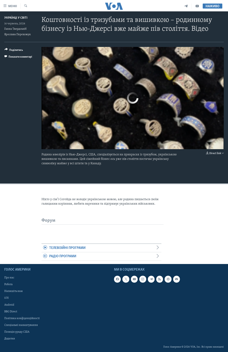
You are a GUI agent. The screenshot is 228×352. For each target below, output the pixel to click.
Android (9, 304)
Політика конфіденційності (22, 318)
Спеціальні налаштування (21, 325)
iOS (6, 298)
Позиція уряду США (16, 331)
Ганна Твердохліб (15, 29)
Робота (8, 284)
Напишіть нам (13, 291)
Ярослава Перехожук (17, 34)
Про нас (9, 277)
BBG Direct (10, 311)
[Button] (13, 50)
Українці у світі (15, 18)
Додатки (9, 338)
